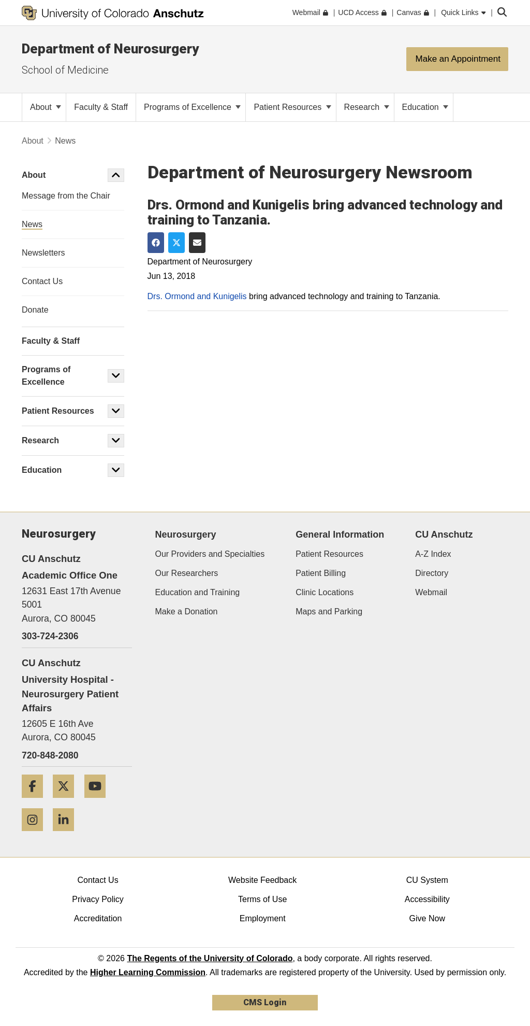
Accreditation (98, 918)
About (45, 107)
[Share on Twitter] (176, 242)
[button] (116, 175)
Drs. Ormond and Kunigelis (197, 296)
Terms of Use (262, 899)
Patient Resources (292, 107)
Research (366, 107)
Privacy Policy (98, 899)
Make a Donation (186, 611)
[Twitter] (67, 801)
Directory (431, 573)
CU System (427, 880)
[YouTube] (98, 801)
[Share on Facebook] (156, 242)
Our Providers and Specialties (210, 554)
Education (425, 107)
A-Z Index (433, 554)
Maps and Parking (329, 611)
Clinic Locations (325, 592)
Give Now (427, 918)
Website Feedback (262, 880)
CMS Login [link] (264, 1002)
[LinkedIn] (67, 835)
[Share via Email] (197, 242)
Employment (263, 918)
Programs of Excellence (192, 107)
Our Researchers (186, 573)
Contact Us (97, 880)
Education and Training (197, 592)
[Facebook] (36, 801)
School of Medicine (65, 70)
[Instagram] (36, 835)
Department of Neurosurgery (110, 49)
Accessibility (427, 899)
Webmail (431, 592)
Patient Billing (321, 573)
